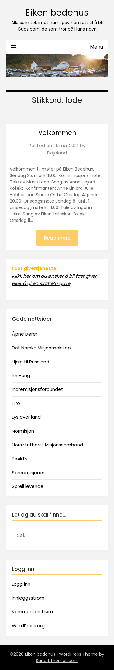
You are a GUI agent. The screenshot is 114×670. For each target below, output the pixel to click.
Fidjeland (57, 152)
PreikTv (19, 458)
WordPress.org (28, 625)
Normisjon (23, 431)
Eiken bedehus (57, 12)
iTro (16, 403)
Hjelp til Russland (30, 361)
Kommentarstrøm (32, 611)
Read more (57, 238)
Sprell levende (27, 486)
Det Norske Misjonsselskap (41, 347)
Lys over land (26, 417)
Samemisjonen (29, 472)
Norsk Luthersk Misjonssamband (47, 444)
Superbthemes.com (57, 660)
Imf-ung (21, 375)
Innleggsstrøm (28, 598)
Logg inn (21, 584)
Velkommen (57, 132)
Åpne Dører (24, 334)
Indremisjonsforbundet (37, 389)
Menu (96, 46)
